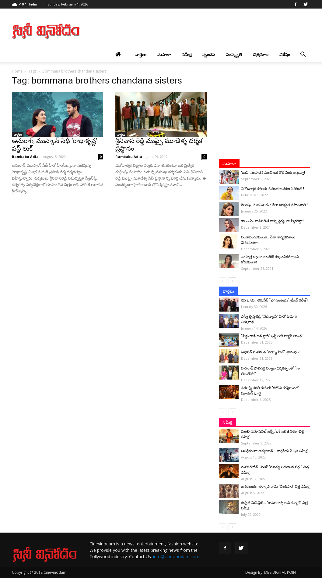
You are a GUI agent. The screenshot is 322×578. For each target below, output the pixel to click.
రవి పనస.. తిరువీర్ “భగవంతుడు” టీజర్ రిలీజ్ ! (274, 300)
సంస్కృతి (234, 54)
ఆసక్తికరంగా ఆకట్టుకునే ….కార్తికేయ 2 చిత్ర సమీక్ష (274, 451)
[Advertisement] (199, 31)
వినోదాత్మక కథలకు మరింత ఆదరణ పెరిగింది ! (272, 189)
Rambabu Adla (25, 156)
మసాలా (164, 54)
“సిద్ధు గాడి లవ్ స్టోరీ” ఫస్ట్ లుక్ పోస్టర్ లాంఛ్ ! (272, 336)
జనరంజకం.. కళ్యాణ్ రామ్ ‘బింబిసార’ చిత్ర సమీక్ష (275, 486)
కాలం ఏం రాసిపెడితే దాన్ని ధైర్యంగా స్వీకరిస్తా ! (272, 221)
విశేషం (284, 54)
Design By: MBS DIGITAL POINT (271, 572)
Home (17, 71)
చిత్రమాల (260, 54)
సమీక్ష (186, 54)
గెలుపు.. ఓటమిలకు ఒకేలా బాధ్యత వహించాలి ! (274, 205)
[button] (303, 54)
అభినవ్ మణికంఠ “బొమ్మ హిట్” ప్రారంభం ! (270, 352)
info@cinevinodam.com (176, 556)
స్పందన (208, 54)
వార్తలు (140, 54)
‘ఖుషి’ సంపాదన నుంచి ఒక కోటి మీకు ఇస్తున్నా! (273, 172)
